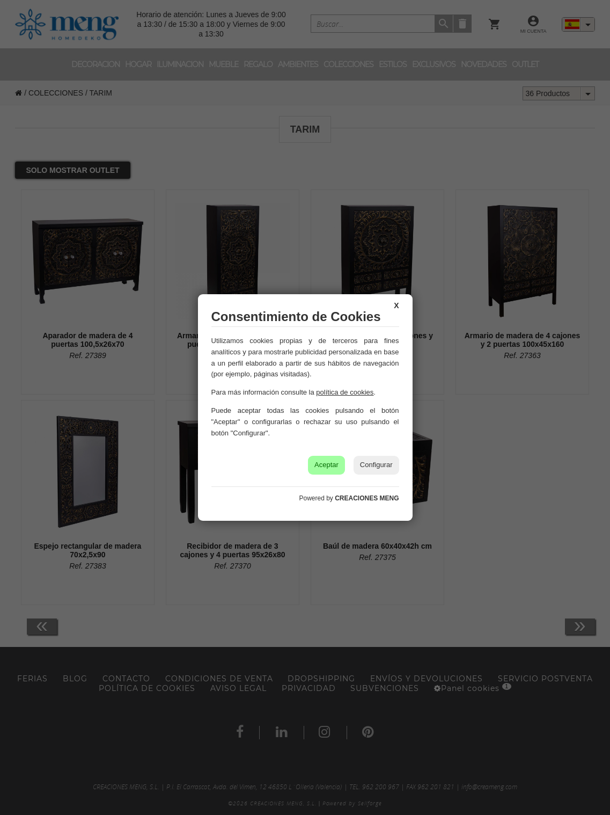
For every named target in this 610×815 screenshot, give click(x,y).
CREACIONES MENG (367, 498)
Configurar (376, 465)
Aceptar (326, 465)
